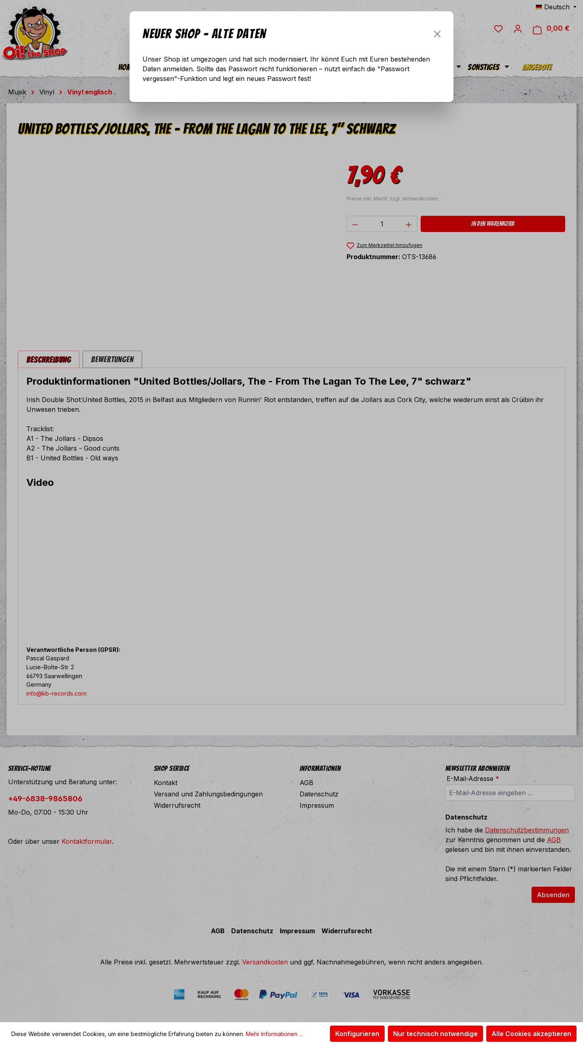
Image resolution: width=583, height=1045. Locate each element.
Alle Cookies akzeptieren (531, 1034)
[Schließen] (437, 34)
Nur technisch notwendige (435, 1034)
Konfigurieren (357, 1034)
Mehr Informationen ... (274, 1033)
